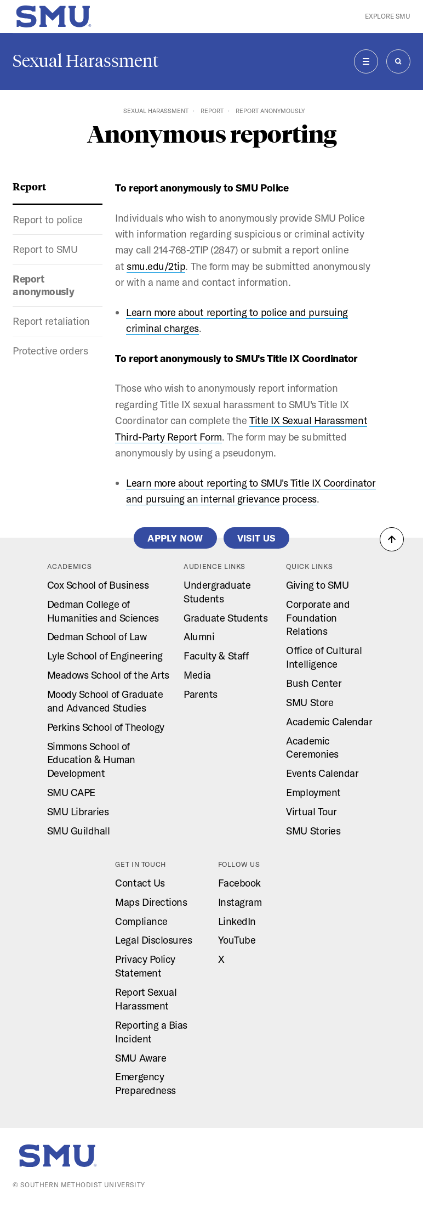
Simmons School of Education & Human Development (91, 760)
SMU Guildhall (78, 831)
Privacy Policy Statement (145, 966)
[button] (392, 539)
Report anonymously (43, 285)
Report (212, 111)
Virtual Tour (311, 811)
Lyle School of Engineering (105, 656)
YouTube (237, 940)
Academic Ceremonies (312, 748)
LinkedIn (237, 921)
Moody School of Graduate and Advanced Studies (105, 701)
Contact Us (139, 883)
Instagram (240, 902)
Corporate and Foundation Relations (318, 618)
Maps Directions (151, 902)
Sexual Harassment (85, 61)
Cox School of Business (98, 585)
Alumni (199, 636)
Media (197, 675)
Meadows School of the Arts (108, 675)
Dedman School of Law (97, 636)
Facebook (239, 883)
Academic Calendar (329, 721)
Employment (313, 792)
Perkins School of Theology (105, 727)
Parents (201, 694)
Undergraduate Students (217, 592)
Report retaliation (51, 321)
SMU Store (309, 702)
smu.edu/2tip (156, 266)
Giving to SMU (317, 585)
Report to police (48, 219)
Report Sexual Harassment (145, 999)
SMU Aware (140, 1058)
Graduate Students (225, 618)
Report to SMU (45, 249)
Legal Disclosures (153, 940)
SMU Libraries (78, 811)
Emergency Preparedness (145, 1083)
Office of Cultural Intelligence (324, 657)
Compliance (141, 921)
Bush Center (313, 683)
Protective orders (50, 351)
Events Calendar (322, 773)
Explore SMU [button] (387, 16)
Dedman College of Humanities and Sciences (103, 611)
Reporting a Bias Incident (151, 1032)
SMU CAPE (71, 792)
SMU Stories (313, 831)
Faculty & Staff (216, 656)
